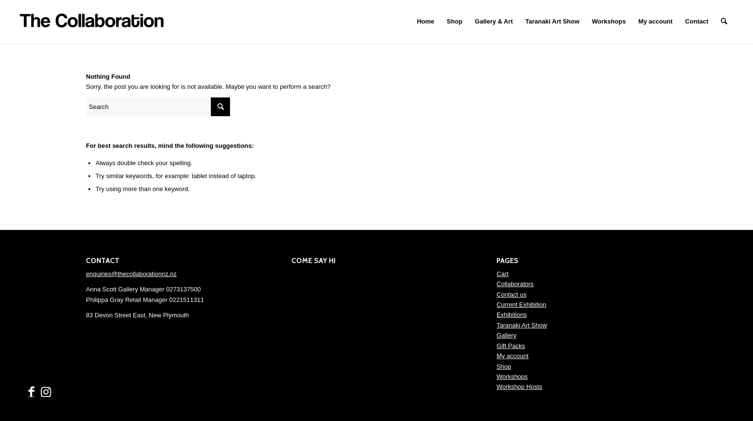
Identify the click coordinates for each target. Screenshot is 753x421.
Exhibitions (512, 314)
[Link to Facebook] (31, 392)
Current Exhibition (521, 304)
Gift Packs (511, 345)
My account (512, 356)
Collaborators (515, 284)
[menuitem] (425, 21)
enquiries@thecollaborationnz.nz (131, 273)
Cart (503, 273)
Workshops (512, 376)
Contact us (511, 294)
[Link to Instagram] (45, 392)
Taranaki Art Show (522, 325)
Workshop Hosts (519, 386)
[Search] (724, 21)
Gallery (506, 335)
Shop (504, 366)
